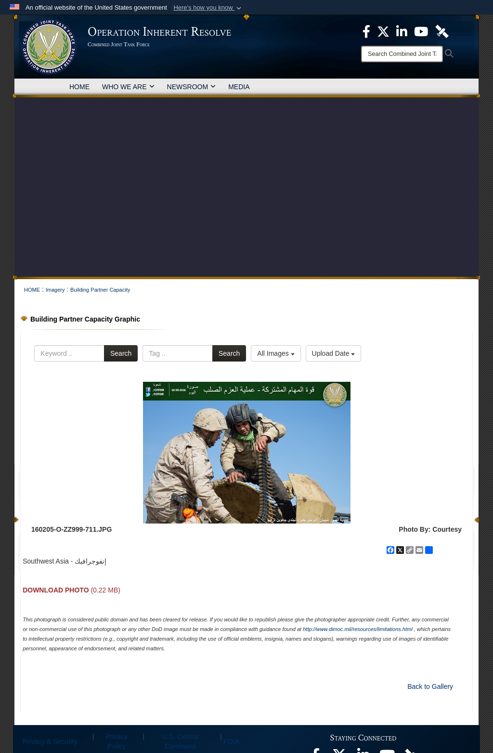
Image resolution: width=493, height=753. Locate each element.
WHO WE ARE (128, 87)
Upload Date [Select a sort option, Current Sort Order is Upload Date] (333, 353)
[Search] (402, 54)
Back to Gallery (430, 686)
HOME (79, 87)
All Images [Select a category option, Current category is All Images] (275, 353)
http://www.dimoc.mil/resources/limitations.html (357, 629)
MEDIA (238, 87)
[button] (208, 8)
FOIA (231, 741)
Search (120, 353)
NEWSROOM (191, 87)
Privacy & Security (50, 741)
